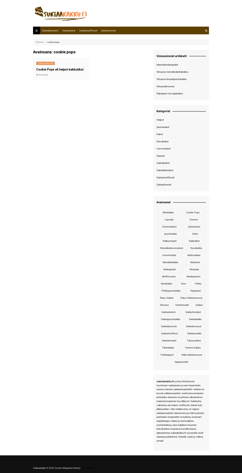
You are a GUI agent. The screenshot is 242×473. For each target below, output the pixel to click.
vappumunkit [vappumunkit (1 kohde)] (181, 361)
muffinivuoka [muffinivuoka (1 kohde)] (168, 276)
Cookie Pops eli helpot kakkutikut (59, 69)
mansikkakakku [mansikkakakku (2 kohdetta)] (170, 262)
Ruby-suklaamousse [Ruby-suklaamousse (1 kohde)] (191, 297)
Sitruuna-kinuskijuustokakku (171, 79)
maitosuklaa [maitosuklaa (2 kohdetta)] (193, 255)
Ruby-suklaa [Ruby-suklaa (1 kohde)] (166, 297)
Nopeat (160, 155)
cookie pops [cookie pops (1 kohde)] (193, 212)
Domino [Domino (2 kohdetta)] (194, 219)
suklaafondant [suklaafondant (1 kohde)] (193, 312)
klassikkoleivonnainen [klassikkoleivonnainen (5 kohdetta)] (171, 248)
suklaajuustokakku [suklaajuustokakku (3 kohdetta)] (170, 319)
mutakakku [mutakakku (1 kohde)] (166, 283)
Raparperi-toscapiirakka (169, 93)
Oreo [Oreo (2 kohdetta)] (183, 283)
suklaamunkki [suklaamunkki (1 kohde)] (194, 333)
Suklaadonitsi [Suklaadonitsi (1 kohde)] (168, 312)
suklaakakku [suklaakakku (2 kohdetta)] (195, 319)
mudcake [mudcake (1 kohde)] (194, 269)
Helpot (160, 119)
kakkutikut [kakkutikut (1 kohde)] (194, 240)
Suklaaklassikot (50, 30)
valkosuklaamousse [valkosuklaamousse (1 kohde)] (191, 354)
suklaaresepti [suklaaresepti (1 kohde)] (169, 340)
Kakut (159, 134)
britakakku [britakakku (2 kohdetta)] (168, 212)
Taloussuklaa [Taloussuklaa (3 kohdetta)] (194, 340)
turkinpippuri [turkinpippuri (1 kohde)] (167, 354)
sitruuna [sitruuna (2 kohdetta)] (164, 304)
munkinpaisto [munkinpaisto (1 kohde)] (193, 276)
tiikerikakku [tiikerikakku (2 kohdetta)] (168, 347)
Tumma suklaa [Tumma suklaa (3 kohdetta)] (193, 347)
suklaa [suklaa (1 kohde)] (199, 304)
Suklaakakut (68, 30)
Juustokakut (162, 127)
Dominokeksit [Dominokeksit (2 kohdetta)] (169, 226)
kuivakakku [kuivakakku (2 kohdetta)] (196, 248)
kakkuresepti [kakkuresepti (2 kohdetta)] (170, 240)
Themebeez (87, 468)
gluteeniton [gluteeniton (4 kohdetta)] (194, 226)
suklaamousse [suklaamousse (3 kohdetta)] (193, 326)
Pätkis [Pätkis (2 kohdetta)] (198, 283)
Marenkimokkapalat (167, 64)
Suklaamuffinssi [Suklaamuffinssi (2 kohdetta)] (169, 333)
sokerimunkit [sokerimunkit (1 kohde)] (182, 304)
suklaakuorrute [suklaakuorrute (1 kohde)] (169, 326)
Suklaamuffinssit (88, 30)
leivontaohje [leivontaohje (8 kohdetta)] (169, 255)
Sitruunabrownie (165, 86)
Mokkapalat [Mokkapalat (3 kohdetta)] (169, 269)
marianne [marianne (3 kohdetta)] (195, 262)
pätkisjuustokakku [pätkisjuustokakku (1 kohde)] (171, 290)
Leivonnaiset (163, 148)
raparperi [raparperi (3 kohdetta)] (195, 290)
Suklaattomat (108, 30)
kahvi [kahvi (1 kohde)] (195, 233)
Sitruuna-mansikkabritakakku (172, 71)
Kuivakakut (162, 141)
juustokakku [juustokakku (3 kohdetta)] (170, 233)
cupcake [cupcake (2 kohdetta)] (169, 219)
